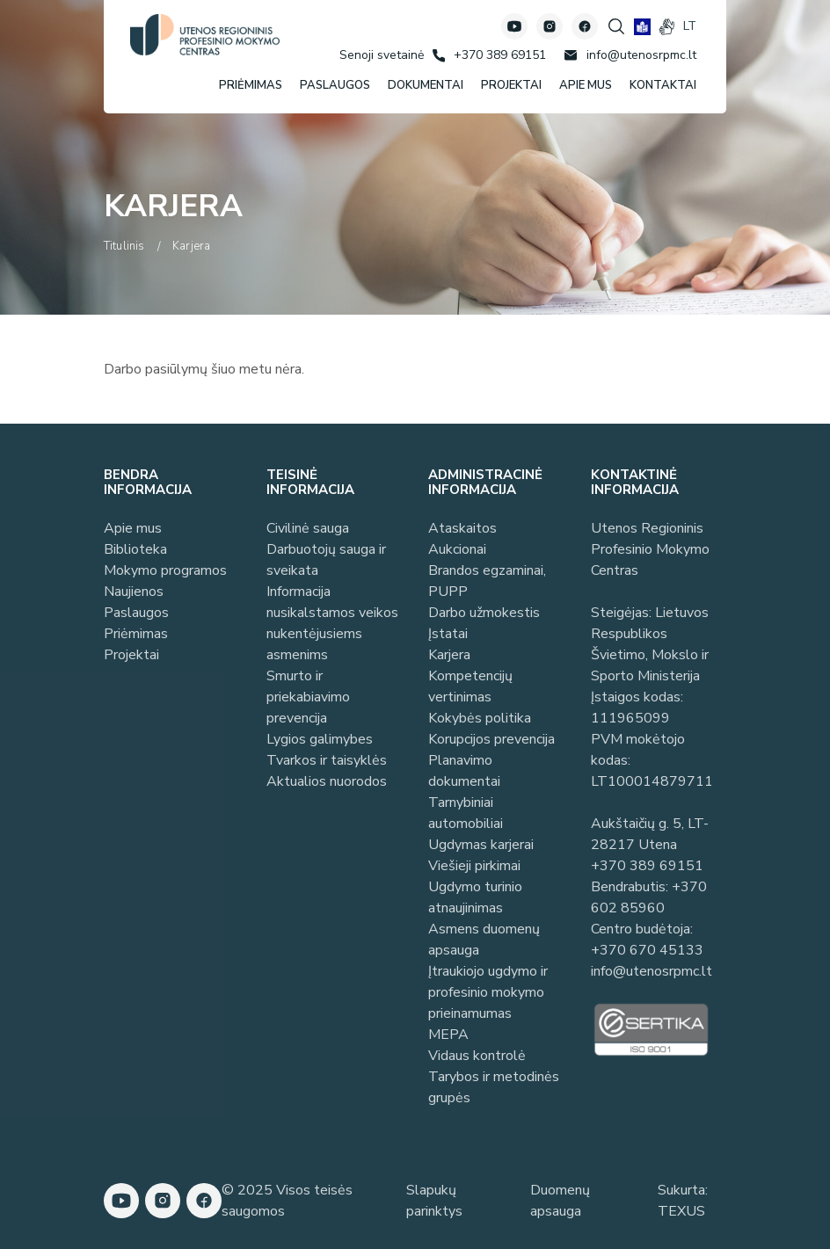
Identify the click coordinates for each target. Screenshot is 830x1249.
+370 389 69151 (647, 865)
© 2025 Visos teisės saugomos (287, 1200)
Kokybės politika (479, 718)
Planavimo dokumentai (464, 771)
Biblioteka (135, 549)
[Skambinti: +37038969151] (489, 55)
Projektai (131, 654)
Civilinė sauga (307, 528)
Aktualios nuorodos (326, 781)
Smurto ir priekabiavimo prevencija (308, 697)
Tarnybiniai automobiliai (465, 813)
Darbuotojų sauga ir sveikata (326, 560)
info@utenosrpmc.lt (651, 971)
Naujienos (134, 591)
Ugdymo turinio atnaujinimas (475, 897)
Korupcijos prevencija (491, 739)
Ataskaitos (462, 528)
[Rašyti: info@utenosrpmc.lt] (630, 55)
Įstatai (448, 633)
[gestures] (667, 26)
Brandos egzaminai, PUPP (487, 581)
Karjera (449, 654)
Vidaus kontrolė (477, 1055)
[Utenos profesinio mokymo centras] (205, 34)
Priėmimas (136, 633)
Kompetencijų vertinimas (470, 686)
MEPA (448, 1034)
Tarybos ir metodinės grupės (493, 1087)
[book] (642, 26)
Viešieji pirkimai (474, 865)
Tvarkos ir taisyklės (326, 760)
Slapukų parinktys (434, 1200)
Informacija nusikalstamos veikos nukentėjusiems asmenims (332, 623)
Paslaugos (136, 612)
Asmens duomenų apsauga (484, 939)
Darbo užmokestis (484, 612)
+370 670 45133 (647, 950)
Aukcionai (457, 549)
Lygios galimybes (319, 739)
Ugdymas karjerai (481, 844)
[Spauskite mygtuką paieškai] (616, 26)
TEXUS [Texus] (681, 1211)
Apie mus (133, 528)
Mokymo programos (165, 570)
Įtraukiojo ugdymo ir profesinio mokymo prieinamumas (488, 992)
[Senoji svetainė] (381, 55)
